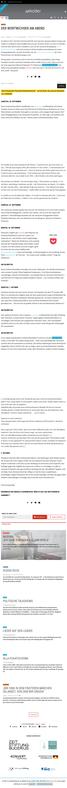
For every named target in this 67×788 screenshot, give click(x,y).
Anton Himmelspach (9, 635)
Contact (37, 724)
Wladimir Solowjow (49, 65)
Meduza (3, 24)
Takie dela (6, 533)
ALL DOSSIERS (7, 94)
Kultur (3, 37)
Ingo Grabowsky (8, 662)
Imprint (43, 724)
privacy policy (53, 781)
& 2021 (20, 2)
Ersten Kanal (57, 338)
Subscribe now (39, 517)
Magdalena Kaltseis (9, 605)
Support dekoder (56, 517)
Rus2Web (5, 567)
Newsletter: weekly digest (9, 513)
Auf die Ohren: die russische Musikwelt (50, 91)
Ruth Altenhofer (46, 37)
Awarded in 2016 (13, 2)
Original (8, 37)
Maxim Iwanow (22, 37)
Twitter (21, 233)
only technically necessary (44, 784)
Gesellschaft (6, 574)
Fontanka (6, 684)
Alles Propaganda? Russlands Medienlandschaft (19, 91)
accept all (31, 784)
